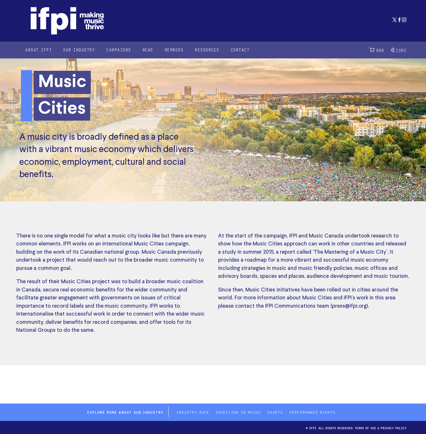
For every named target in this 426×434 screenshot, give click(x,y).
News (148, 49)
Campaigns (118, 49)
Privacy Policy (394, 427)
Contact (240, 49)
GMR (376, 50)
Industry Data (192, 411)
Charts (275, 411)
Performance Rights (313, 411)
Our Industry (79, 49)
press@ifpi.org (349, 306)
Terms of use (365, 427)
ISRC (398, 50)
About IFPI (38, 49)
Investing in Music (238, 411)
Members (174, 49)
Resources (207, 49)
